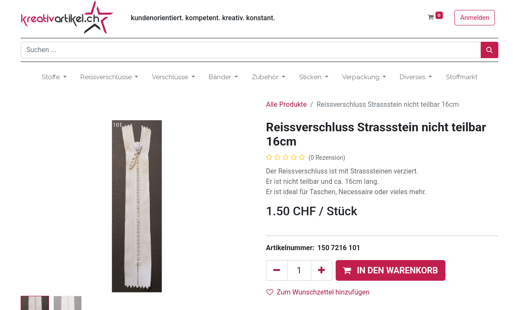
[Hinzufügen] (321, 270)
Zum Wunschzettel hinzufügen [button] (318, 292)
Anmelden (474, 18)
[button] (390, 270)
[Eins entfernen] (276, 270)
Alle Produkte (286, 104)
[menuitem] (461, 77)
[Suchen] (489, 50)
